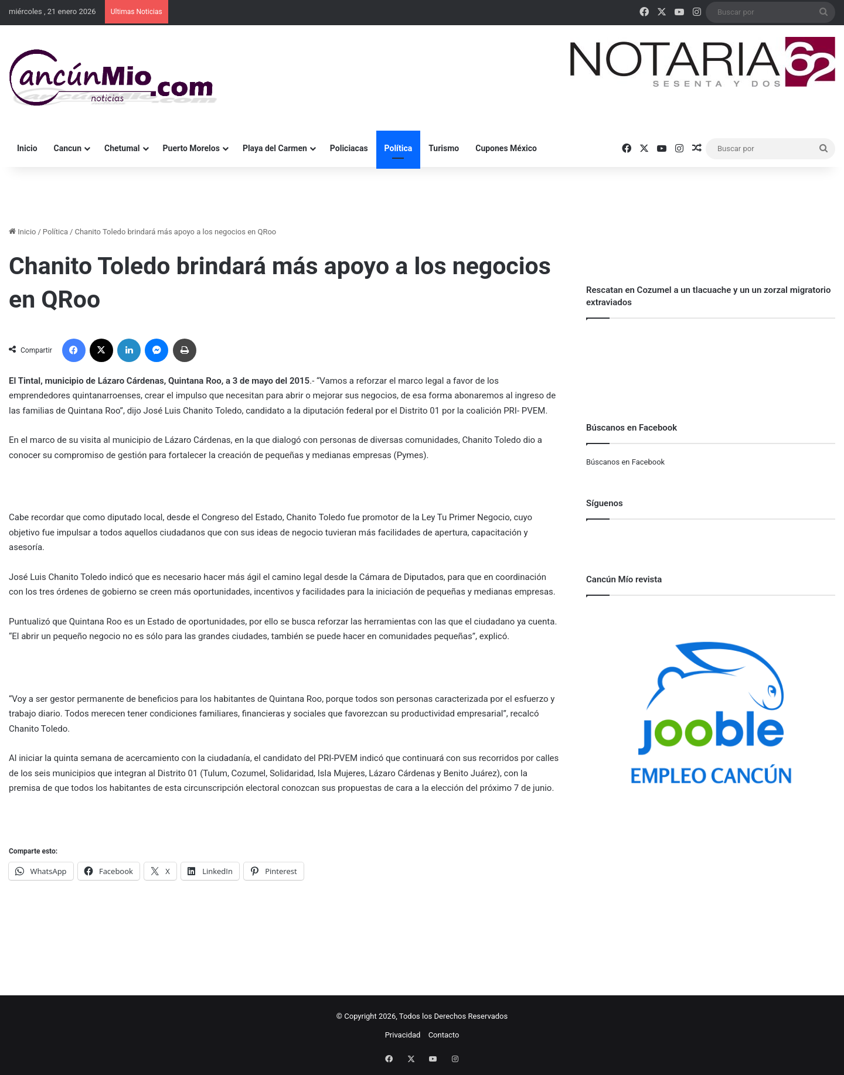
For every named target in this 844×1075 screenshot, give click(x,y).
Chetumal (121, 148)
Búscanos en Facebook (625, 462)
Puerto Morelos (191, 148)
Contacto (444, 1034)
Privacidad (403, 1034)
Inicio (27, 148)
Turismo (443, 148)
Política (398, 148)
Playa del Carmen (275, 148)
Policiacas (349, 148)
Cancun (67, 148)
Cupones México (506, 148)
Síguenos (604, 503)
